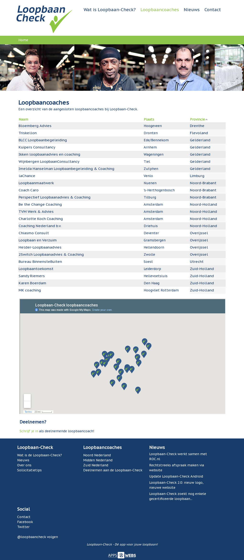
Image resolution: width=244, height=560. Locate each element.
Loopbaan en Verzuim (38, 240)
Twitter (23, 527)
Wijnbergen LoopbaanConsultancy (49, 161)
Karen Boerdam (32, 282)
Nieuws (192, 9)
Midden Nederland (97, 460)
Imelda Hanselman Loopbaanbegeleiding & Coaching (66, 168)
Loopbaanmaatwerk (36, 182)
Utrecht (196, 261)
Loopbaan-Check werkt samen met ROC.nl (178, 456)
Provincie (199, 119)
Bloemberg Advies (35, 125)
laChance (27, 175)
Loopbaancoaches (159, 9)
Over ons (24, 465)
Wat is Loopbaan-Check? (110, 9)
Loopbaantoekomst (36, 268)
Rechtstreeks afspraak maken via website (176, 467)
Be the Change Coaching (40, 204)
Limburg (197, 175)
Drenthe (197, 125)
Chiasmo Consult (34, 232)
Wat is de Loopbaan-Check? (39, 455)
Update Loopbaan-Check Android (176, 476)
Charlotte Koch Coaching (41, 218)
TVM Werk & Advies (36, 211)
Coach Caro (29, 190)
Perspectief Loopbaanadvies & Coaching (55, 197)
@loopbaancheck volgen (37, 537)
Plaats (149, 119)
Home (23, 40)
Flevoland (199, 132)
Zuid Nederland (95, 465)
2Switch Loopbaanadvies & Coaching (51, 254)
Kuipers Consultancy (37, 147)
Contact (212, 9)
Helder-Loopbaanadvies (40, 247)
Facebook (25, 522)
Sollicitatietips (29, 470)
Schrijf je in (29, 431)
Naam (23, 119)
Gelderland (200, 139)
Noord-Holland (203, 204)
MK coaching (30, 290)
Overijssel (199, 232)
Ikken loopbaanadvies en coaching (49, 154)
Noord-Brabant (203, 182)
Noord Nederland (97, 455)
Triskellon (28, 132)
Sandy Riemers (32, 275)
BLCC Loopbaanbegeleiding (43, 139)
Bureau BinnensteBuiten (40, 261)
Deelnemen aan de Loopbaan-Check (112, 470)
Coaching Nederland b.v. (40, 225)
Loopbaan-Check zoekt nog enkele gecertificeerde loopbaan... (177, 496)
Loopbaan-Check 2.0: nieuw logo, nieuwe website (176, 485)
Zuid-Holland (202, 268)
